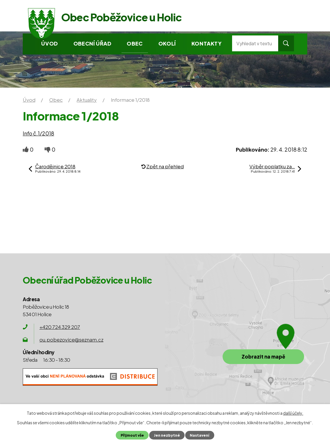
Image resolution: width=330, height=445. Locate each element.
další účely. (293, 413)
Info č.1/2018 (38, 133)
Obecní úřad (92, 43)
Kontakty (206, 43)
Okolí (167, 43)
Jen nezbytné (167, 435)
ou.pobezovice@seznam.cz (71, 339)
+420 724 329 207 (59, 327)
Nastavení (199, 435)
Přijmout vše (132, 435)
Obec (135, 43)
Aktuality (87, 100)
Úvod (49, 43)
